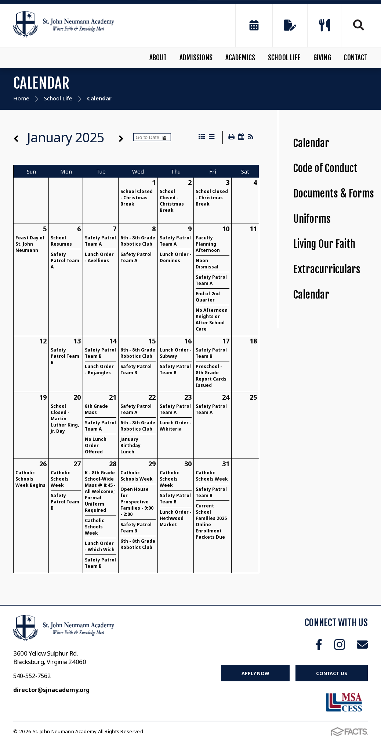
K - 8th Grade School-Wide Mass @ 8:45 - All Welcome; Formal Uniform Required (100, 491)
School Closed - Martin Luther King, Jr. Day (65, 418)
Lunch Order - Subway (176, 353)
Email (362, 644)
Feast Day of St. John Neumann (30, 244)
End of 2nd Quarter (208, 296)
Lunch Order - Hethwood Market (176, 518)
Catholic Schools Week (60, 479)
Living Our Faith (324, 244)
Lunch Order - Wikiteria (176, 426)
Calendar (311, 143)
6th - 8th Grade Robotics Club (137, 241)
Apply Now (255, 673)
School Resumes (61, 241)
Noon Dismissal (207, 263)
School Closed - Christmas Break (136, 197)
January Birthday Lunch (130, 445)
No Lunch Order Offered (95, 445)
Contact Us (331, 673)
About (158, 57)
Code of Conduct (325, 168)
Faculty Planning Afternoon (208, 244)
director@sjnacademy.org (51, 690)
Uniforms (312, 219)
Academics (240, 57)
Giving (322, 57)
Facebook (318, 644)
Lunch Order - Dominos (176, 257)
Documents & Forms (333, 193)
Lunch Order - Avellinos (99, 257)
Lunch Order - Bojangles (99, 369)
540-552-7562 (32, 676)
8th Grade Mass (96, 409)
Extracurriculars (326, 269)
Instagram (339, 644)
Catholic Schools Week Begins (30, 479)
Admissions (196, 57)
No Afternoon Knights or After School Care (212, 319)
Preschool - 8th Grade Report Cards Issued (211, 375)
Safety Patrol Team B (65, 356)
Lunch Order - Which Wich (100, 546)
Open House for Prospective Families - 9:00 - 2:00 (136, 501)
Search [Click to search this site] (358, 25)
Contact (355, 57)
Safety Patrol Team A (65, 260)
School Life (284, 57)
